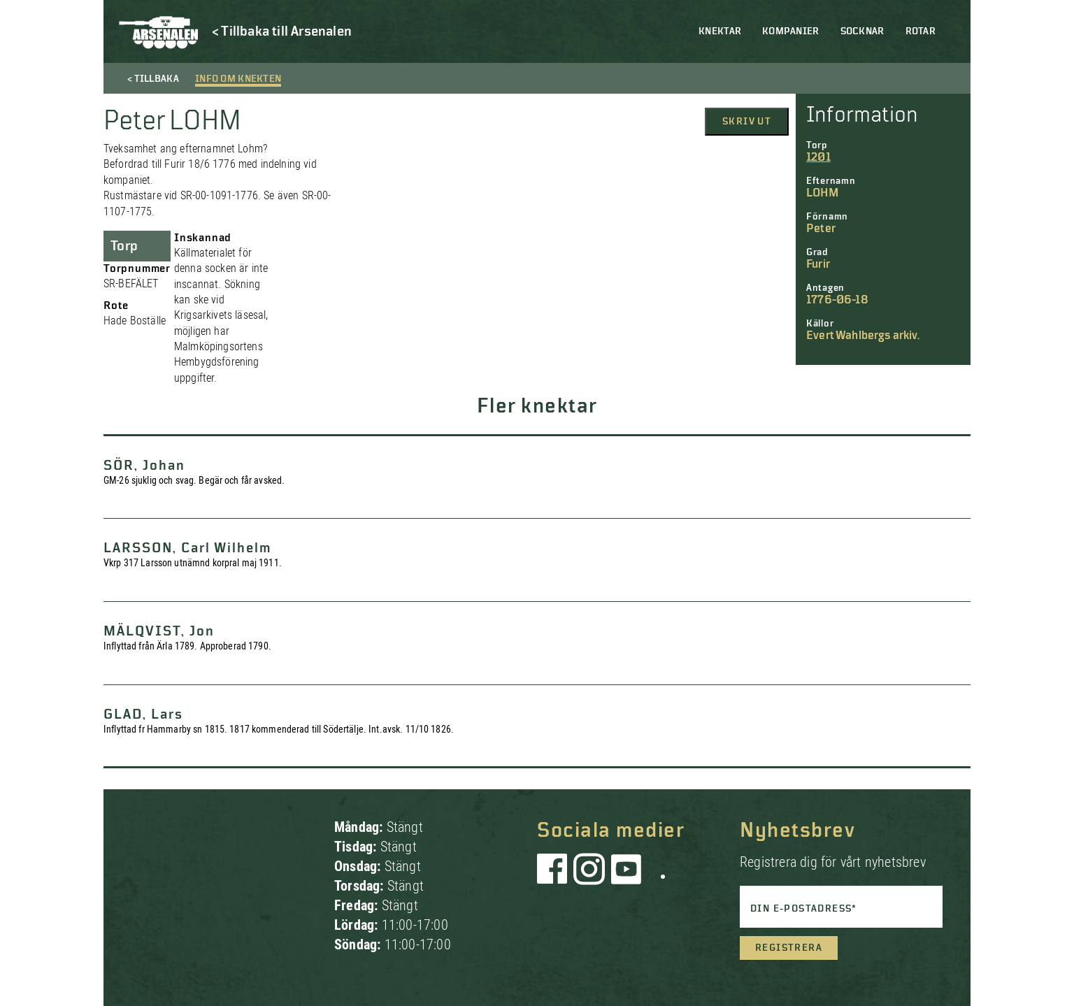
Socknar (862, 31)
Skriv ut (746, 121)
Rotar (920, 31)
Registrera (788, 948)
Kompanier (790, 31)
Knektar (720, 31)
